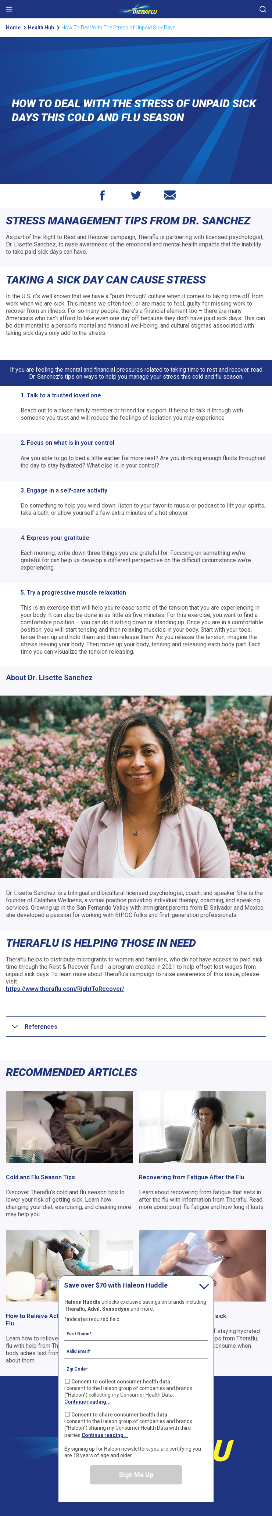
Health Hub (41, 27)
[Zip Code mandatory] (136, 1368)
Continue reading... (87, 1402)
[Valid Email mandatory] (136, 1351)
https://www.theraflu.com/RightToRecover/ (65, 988)
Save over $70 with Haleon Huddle (116, 1285)
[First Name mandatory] (136, 1333)
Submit (263, 9)
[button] (41, 1026)
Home (13, 27)
